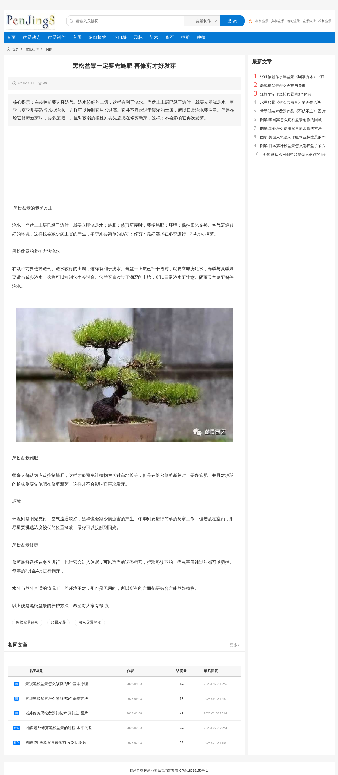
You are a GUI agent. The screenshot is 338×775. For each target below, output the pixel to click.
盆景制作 (32, 49)
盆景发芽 (58, 622)
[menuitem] (11, 37)
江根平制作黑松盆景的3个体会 (286, 94)
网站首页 (136, 771)
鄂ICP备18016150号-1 (191, 771)
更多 (235, 645)
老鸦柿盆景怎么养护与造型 (283, 85)
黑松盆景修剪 (27, 622)
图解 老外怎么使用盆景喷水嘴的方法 (291, 128)
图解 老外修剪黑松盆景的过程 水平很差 (58, 728)
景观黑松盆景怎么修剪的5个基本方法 (56, 698)
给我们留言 (166, 771)
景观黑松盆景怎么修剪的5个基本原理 (56, 684)
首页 (15, 49)
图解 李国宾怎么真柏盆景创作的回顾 (291, 120)
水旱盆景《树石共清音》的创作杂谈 (290, 102)
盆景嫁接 (309, 21)
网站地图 (150, 771)
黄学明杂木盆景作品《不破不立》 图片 (293, 111)
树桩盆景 (261, 21)
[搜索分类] (200, 21)
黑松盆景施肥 (89, 622)
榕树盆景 (293, 21)
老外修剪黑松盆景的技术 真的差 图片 (56, 713)
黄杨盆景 (277, 21)
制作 (49, 49)
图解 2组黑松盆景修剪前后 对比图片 (56, 742)
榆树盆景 (324, 21)
